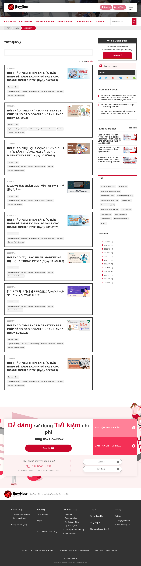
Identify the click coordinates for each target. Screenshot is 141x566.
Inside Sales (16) (106, 214)
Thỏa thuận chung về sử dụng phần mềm (74, 550)
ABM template (43, 514)
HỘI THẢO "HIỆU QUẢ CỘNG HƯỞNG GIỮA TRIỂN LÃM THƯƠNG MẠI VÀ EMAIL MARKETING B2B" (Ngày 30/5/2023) (36, 152)
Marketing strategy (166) (125, 195)
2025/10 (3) (108, 264)
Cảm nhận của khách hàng (46, 531)
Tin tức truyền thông (72, 522)
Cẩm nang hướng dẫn (98, 529)
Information (10, 21)
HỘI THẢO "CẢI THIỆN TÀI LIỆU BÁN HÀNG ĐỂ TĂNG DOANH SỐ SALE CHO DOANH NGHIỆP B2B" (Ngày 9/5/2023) (33, 367)
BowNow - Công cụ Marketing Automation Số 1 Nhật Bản (49, 494)
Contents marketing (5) (121, 218)
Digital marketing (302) (108, 186)
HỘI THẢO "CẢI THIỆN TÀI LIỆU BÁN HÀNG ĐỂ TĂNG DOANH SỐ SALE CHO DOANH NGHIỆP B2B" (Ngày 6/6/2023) (33, 76)
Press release (25, 21)
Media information (45, 21)
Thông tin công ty (70, 558)
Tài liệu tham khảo (97, 516)
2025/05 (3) (108, 283)
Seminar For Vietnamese (16, 95)
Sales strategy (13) (121, 214)
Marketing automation (48, 91)
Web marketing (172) (107, 195)
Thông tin (68, 514)
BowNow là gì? (17, 510)
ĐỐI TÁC (101, 469)
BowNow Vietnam (110, 66)
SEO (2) (103, 223)
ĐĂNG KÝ (117, 55)
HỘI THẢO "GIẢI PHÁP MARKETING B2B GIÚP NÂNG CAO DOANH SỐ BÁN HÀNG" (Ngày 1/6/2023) (35, 114)
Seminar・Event (65, 21)
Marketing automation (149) (109, 200)
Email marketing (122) (108, 205)
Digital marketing (13, 91)
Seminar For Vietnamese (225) (110, 191)
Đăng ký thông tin (123, 521)
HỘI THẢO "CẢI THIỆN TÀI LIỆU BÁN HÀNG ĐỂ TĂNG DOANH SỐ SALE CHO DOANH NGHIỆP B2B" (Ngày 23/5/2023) (33, 223)
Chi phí (39, 521)
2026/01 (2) (108, 253)
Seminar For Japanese (15, 204)
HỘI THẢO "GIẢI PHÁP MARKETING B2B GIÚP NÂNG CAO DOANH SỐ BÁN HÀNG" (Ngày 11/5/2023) (35, 329)
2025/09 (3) (108, 268)
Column (100, 21)
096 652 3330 (40, 466)
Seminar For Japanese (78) (109, 209)
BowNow (24, 91)
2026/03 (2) (108, 245)
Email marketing (40, 166)
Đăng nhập (94, 522)
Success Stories (85, 21)
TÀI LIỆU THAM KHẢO (107, 428)
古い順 (90, 61)
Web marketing (34, 91)
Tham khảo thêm (71, 533)
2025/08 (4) (108, 271)
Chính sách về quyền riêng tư (42, 550)
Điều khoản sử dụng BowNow (106, 550)
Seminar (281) (123, 186)
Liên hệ (118, 510)
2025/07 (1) (108, 275)
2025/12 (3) (108, 256)
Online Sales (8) (106, 218)
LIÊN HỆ (101, 462)
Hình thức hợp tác (123, 525)
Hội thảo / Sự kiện (71, 526)
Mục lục (24, 550)
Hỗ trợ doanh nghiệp (19, 524)
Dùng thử (93, 510)
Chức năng (40, 510)
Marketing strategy (27, 166)
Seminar (60, 91)
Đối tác (118, 516)
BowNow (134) (126, 200)
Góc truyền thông (69, 510)
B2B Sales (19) (126, 209)
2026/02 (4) (108, 249)
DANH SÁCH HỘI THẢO (108, 446)
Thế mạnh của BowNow (21, 514)
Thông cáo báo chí (71, 518)
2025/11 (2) (108, 260)
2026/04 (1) (108, 242)
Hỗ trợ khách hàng (19, 518)
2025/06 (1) (108, 279)
